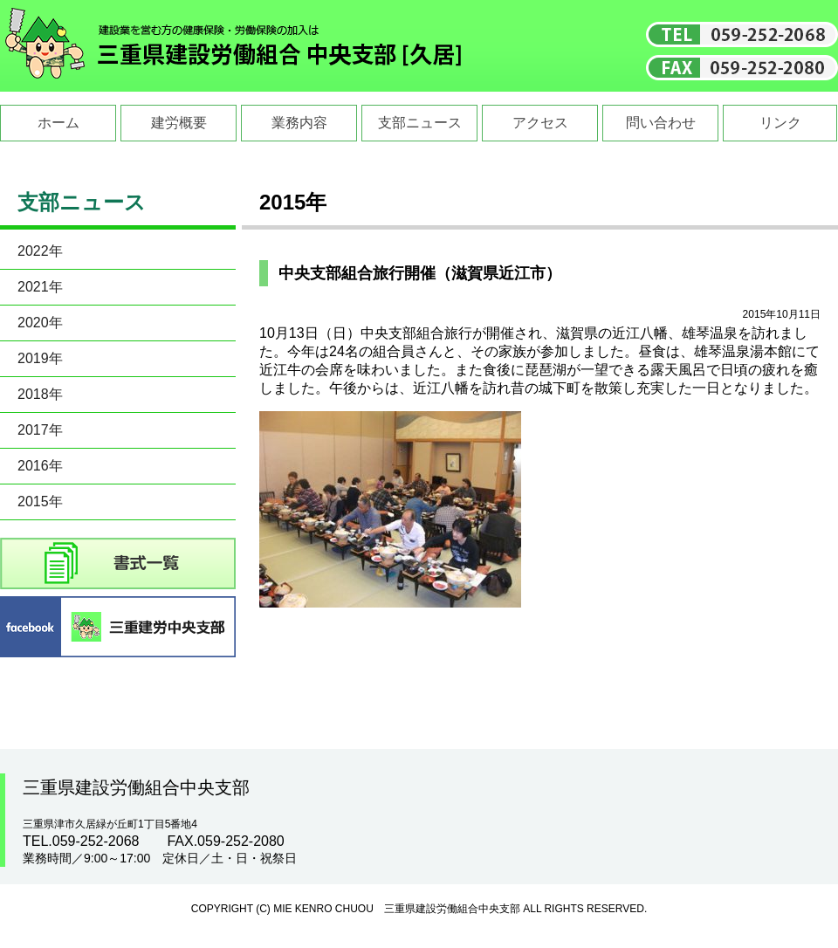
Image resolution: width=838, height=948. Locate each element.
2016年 (40, 465)
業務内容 (299, 122)
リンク (780, 122)
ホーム (58, 122)
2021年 (40, 286)
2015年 (40, 501)
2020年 (40, 322)
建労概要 (179, 122)
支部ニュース (420, 122)
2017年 (40, 429)
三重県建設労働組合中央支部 (234, 46)
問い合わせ (661, 122)
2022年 (40, 251)
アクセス (540, 122)
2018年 (40, 394)
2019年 (40, 358)
